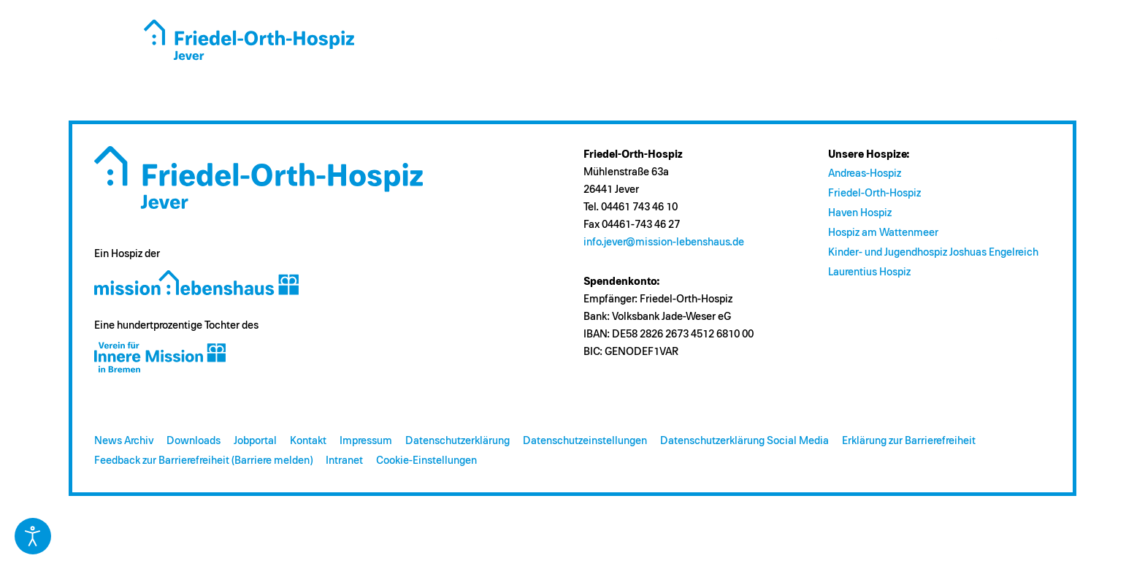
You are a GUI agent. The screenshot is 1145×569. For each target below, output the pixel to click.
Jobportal (255, 440)
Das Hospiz (518, 46)
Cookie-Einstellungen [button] (426, 460)
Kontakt (308, 440)
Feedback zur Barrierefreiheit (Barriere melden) (203, 460)
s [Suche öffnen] (997, 46)
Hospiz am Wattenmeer (883, 232)
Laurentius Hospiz (869, 272)
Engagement (806, 46)
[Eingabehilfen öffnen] (33, 536)
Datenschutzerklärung (457, 440)
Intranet (344, 460)
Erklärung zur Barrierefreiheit (909, 440)
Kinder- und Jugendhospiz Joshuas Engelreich (933, 252)
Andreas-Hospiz (864, 173)
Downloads (193, 440)
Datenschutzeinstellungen (585, 440)
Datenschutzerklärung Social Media (744, 440)
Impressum (366, 440)
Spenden (726, 46)
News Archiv (123, 440)
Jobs (939, 46)
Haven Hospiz (860, 212)
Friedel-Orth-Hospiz (874, 193)
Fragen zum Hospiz (626, 46)
